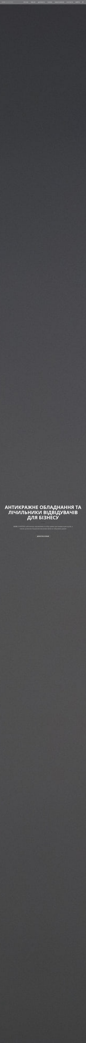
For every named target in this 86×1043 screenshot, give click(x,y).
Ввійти (78, 2)
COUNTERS (7, 2)
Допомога (41, 2)
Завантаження (59, 2)
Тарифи (49, 2)
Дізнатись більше (43, 536)
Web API (33, 2)
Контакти (70, 2)
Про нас (26, 2)
